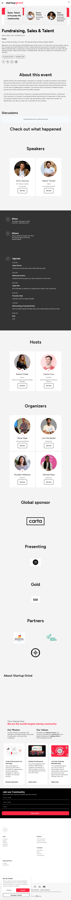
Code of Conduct (45, 890)
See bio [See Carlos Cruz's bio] (48, 386)
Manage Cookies (16, 895)
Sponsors (5, 844)
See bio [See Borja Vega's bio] (22, 445)
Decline (9, 890)
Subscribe (35, 813)
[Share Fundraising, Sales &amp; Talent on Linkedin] (11, 61)
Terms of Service (34, 890)
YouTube (39, 853)
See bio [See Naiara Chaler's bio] (22, 386)
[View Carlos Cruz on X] (49, 371)
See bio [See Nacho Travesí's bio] (48, 190)
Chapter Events (41, 841)
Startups (5, 842)
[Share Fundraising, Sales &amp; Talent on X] (7, 61)
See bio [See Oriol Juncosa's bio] (22, 190)
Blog (38, 852)
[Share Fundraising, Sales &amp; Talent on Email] (16, 61)
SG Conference (41, 839)
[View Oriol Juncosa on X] (22, 177)
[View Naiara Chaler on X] (22, 371)
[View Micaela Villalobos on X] (22, 471)
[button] (69, 2)
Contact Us (6, 865)
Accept (23, 890)
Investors (5, 839)
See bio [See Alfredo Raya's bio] (48, 482)
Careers (5, 863)
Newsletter (40, 850)
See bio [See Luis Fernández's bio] (48, 445)
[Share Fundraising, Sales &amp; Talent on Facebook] (3, 61)
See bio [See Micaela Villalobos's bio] (22, 482)
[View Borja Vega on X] (22, 434)
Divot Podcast (40, 855)
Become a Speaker (42, 842)
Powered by (36, 896)
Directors (5, 846)
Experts (5, 841)
